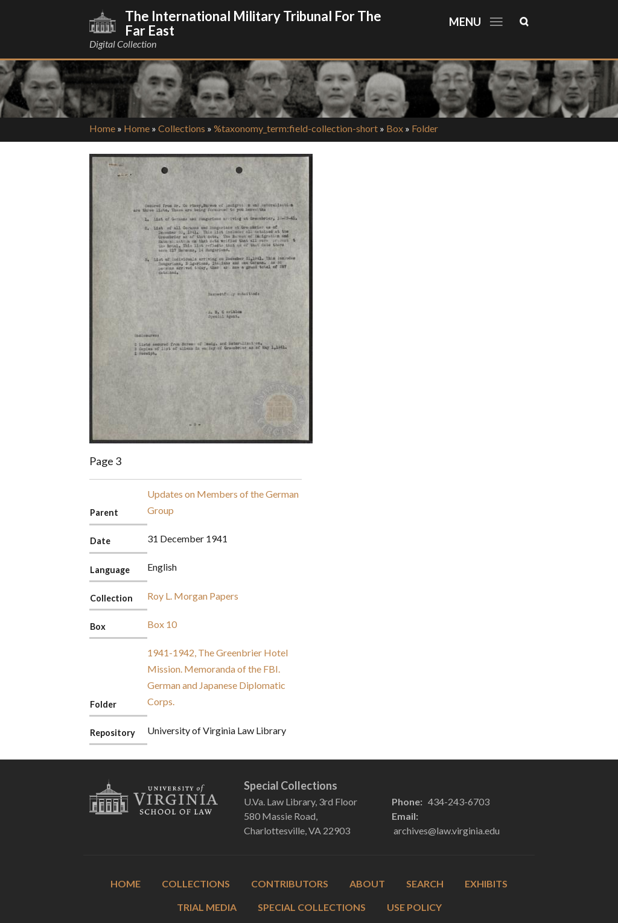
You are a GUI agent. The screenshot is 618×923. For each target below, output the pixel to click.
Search (425, 883)
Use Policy (414, 907)
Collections (181, 128)
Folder (425, 128)
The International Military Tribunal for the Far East (253, 23)
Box (394, 128)
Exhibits (486, 883)
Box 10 (162, 624)
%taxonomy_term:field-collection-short (296, 128)
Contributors (289, 883)
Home (102, 128)
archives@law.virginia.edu (446, 830)
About (367, 883)
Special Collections (312, 907)
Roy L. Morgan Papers (192, 595)
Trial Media (207, 907)
